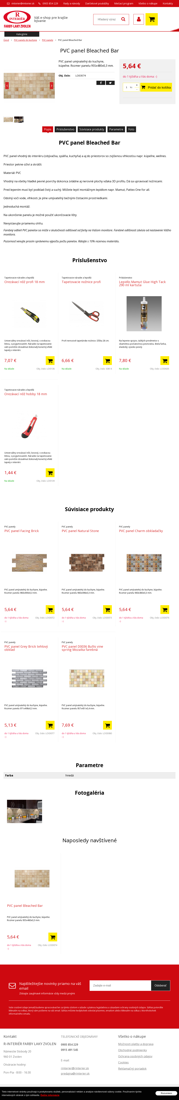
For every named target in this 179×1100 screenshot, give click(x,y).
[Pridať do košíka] (50, 360)
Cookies (123, 1062)
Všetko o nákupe (148, 3)
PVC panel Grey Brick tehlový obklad (26, 648)
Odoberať (161, 985)
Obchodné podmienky (132, 1050)
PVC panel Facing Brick (21, 531)
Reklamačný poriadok (132, 1069)
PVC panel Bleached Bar (25, 905)
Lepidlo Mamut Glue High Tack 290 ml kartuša (142, 283)
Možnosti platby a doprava (135, 1044)
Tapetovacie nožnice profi (81, 282)
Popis (47, 129)
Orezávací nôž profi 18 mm (24, 282)
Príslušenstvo (65, 129)
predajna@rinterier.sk (75, 1073)
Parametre (116, 129)
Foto (131, 129)
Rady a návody (71, 3)
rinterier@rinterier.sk (23, 3)
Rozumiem (166, 1093)
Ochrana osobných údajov (135, 1056)
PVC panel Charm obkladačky (141, 531)
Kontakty (168, 3)
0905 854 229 (50, 3)
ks (131, 87)
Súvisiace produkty (91, 129)
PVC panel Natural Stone (80, 531)
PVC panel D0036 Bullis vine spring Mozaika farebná (82, 648)
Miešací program (123, 3)
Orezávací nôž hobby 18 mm (25, 394)
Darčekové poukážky (97, 3)
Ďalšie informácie (49, 1095)
